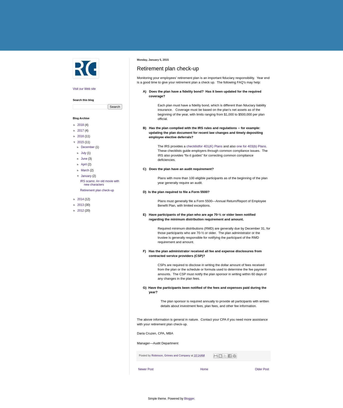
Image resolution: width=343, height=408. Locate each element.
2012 (81, 210)
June (84, 158)
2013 (81, 205)
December (88, 147)
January (86, 176)
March (85, 170)
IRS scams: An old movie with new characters (99, 182)
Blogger (189, 398)
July (84, 153)
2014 (81, 199)
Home (204, 369)
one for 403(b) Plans (251, 146)
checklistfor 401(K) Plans (205, 146)
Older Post (262, 369)
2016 (81, 136)
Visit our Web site (84, 89)
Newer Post (145, 369)
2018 (81, 125)
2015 (81, 142)
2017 (81, 130)
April (84, 164)
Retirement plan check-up (97, 190)
